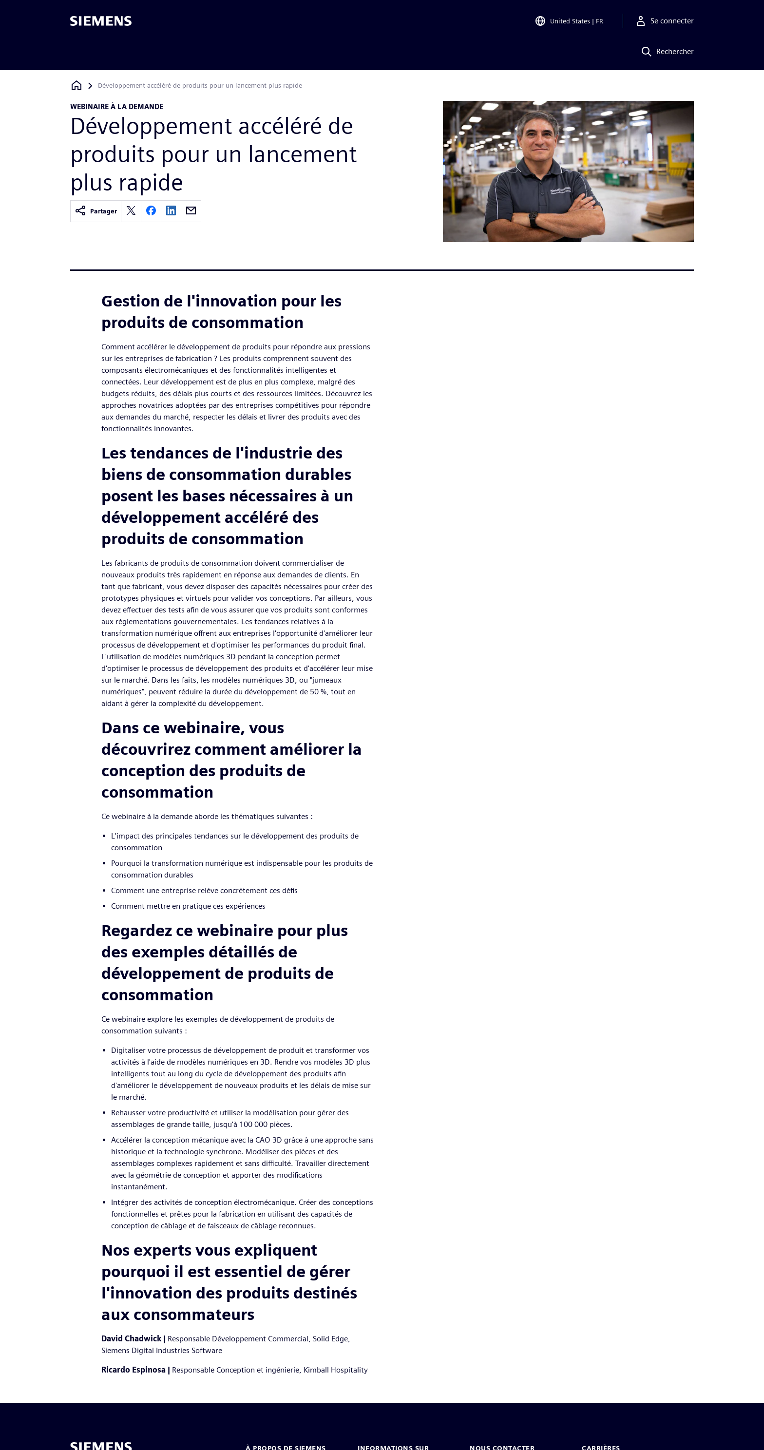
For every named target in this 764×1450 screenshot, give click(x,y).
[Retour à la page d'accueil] (76, 85)
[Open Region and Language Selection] (569, 21)
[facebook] (151, 211)
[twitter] (131, 211)
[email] (191, 211)
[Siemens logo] (101, 21)
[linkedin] (171, 211)
